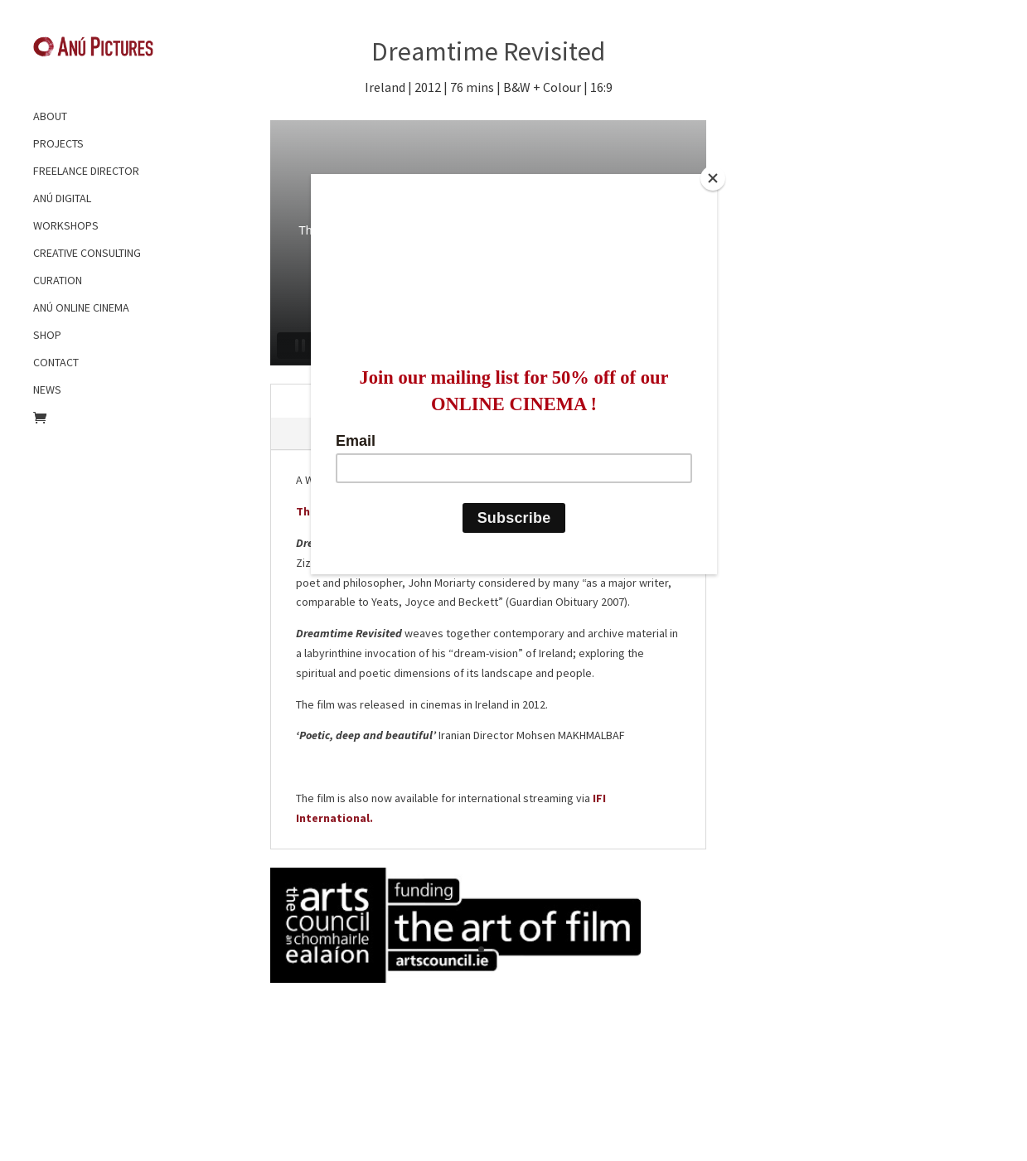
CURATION (57, 280)
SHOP (47, 335)
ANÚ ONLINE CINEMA (81, 307)
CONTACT (56, 362)
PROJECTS (58, 143)
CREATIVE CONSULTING (87, 253)
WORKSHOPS (66, 225)
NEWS (47, 389)
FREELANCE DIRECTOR (86, 171)
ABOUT (50, 116)
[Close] (712, 178)
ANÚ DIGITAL (62, 198)
